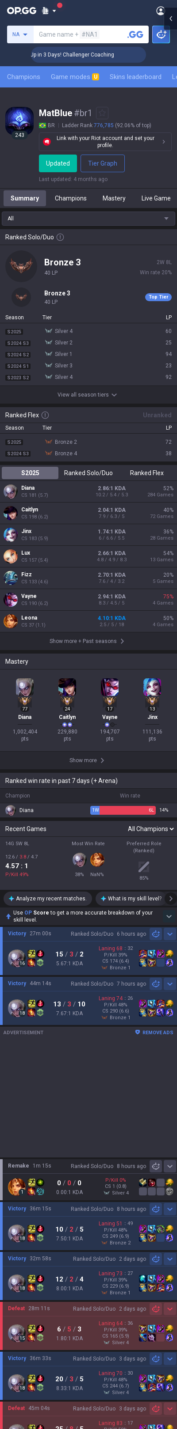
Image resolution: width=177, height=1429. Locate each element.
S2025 (30, 472)
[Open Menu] (161, 10)
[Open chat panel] (170, 158)
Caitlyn (29, 510)
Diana (28, 488)
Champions (23, 77)
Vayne (29, 596)
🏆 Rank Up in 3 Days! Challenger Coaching (86, 55)
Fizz (26, 574)
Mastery (114, 198)
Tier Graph (104, 163)
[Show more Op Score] (169, 916)
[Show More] (49, 10)
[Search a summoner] (135, 34)
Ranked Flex (147, 472)
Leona (29, 618)
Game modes (75, 77)
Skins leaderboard (136, 77)
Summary (25, 198)
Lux (25, 553)
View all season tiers (88, 394)
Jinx (26, 531)
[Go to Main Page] (21, 10)
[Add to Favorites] (102, 113)
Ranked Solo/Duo (88, 472)
